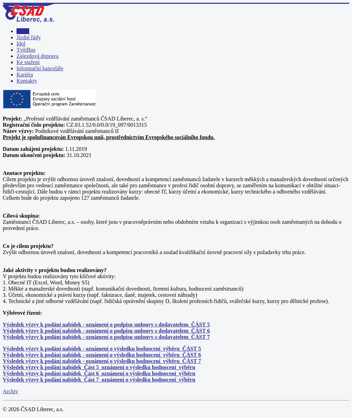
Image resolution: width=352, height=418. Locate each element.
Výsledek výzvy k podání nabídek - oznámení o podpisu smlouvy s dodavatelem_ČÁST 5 (106, 324)
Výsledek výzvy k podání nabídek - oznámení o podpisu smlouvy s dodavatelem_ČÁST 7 (106, 337)
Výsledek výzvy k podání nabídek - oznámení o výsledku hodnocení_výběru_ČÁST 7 (102, 361)
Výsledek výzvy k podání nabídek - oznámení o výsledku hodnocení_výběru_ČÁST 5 (102, 349)
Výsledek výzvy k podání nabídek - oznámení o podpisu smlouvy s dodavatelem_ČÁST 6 (106, 331)
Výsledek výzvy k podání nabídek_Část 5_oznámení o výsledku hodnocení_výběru (99, 367)
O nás (22, 31)
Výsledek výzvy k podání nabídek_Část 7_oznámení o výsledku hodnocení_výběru (99, 380)
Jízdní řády (28, 37)
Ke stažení (28, 62)
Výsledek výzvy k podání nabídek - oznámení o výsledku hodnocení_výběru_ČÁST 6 (102, 355)
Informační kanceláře (39, 68)
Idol (20, 43)
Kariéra (24, 74)
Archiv (10, 391)
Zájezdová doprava (37, 56)
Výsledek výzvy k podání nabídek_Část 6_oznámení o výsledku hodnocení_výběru (99, 373)
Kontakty (26, 81)
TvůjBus (25, 50)
